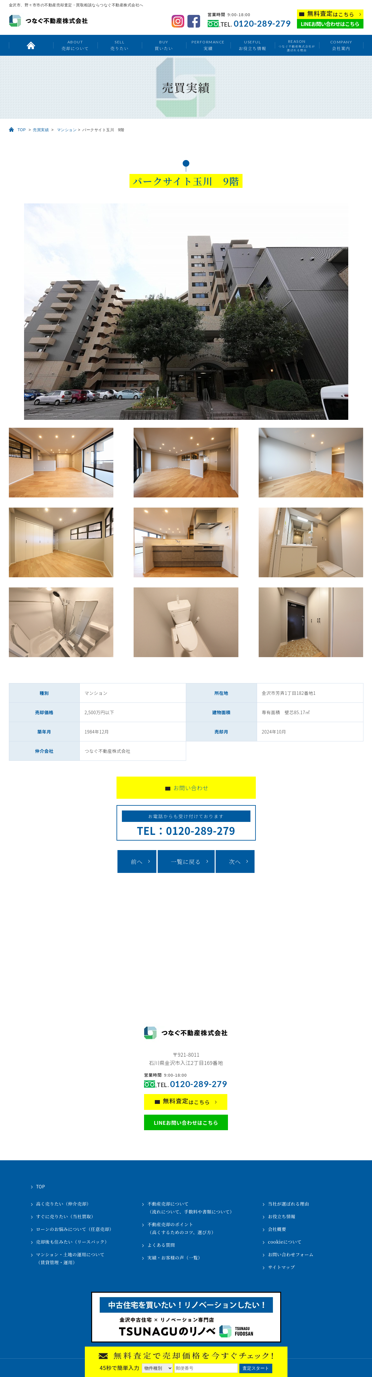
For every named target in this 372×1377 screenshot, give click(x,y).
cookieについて (284, 1242)
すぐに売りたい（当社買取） (66, 1216)
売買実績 (41, 130)
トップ (31, 45)
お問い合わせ (191, 788)
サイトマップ (281, 1267)
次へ (235, 861)
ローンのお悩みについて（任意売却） (75, 1229)
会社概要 (277, 1229)
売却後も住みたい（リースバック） (72, 1242)
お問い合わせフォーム (290, 1254)
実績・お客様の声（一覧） (174, 1257)
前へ (137, 861)
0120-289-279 (262, 23)
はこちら (331, 14)
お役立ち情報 (252, 45)
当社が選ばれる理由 (288, 1204)
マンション (67, 130)
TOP (22, 130)
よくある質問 (161, 1245)
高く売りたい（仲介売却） (63, 1204)
